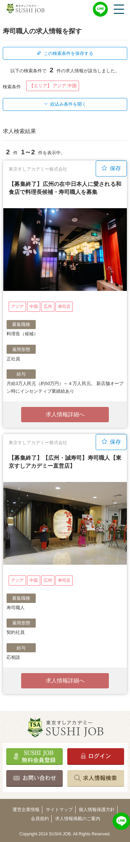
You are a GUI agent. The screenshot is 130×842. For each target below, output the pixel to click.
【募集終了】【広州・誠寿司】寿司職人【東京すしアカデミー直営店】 (65, 461)
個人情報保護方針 (97, 809)
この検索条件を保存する (65, 53)
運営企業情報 (26, 809)
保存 (111, 168)
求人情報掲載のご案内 (77, 818)
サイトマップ (59, 809)
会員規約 (40, 818)
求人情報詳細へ (65, 414)
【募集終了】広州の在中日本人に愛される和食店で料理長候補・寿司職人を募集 (65, 188)
